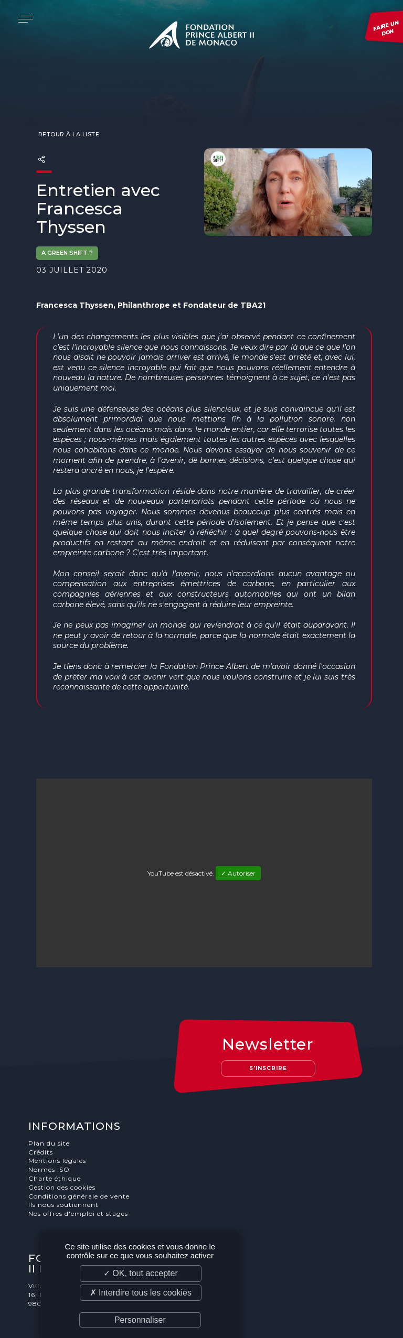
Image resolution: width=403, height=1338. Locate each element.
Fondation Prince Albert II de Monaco (201, 36)
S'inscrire (268, 1026)
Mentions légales (57, 1119)
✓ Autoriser (238, 852)
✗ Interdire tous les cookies (141, 1292)
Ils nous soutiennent (63, 1163)
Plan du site (49, 1101)
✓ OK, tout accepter (140, 1273)
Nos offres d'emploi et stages (78, 1171)
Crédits (40, 1110)
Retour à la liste (67, 113)
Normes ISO (49, 1127)
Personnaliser (140, 1319)
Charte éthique (54, 1136)
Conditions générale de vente (79, 1154)
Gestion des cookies (62, 1145)
